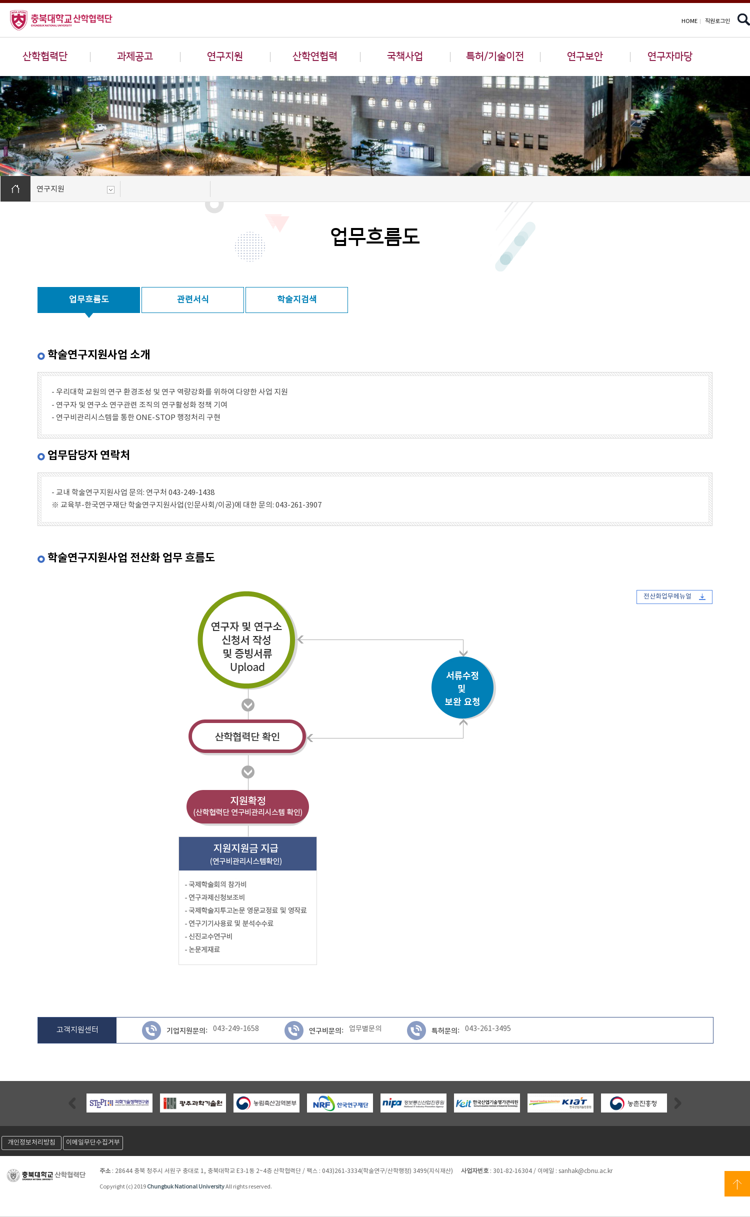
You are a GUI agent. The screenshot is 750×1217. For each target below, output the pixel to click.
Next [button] (678, 1102)
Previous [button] (72, 1102)
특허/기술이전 (495, 56)
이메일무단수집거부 (93, 1142)
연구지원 (225, 56)
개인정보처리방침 (32, 1142)
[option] (119, 1103)
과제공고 (135, 56)
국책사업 (405, 56)
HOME (690, 21)
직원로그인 (717, 21)
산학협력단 (45, 56)
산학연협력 (315, 56)
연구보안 (585, 56)
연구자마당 (670, 56)
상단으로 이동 (737, 1183)
